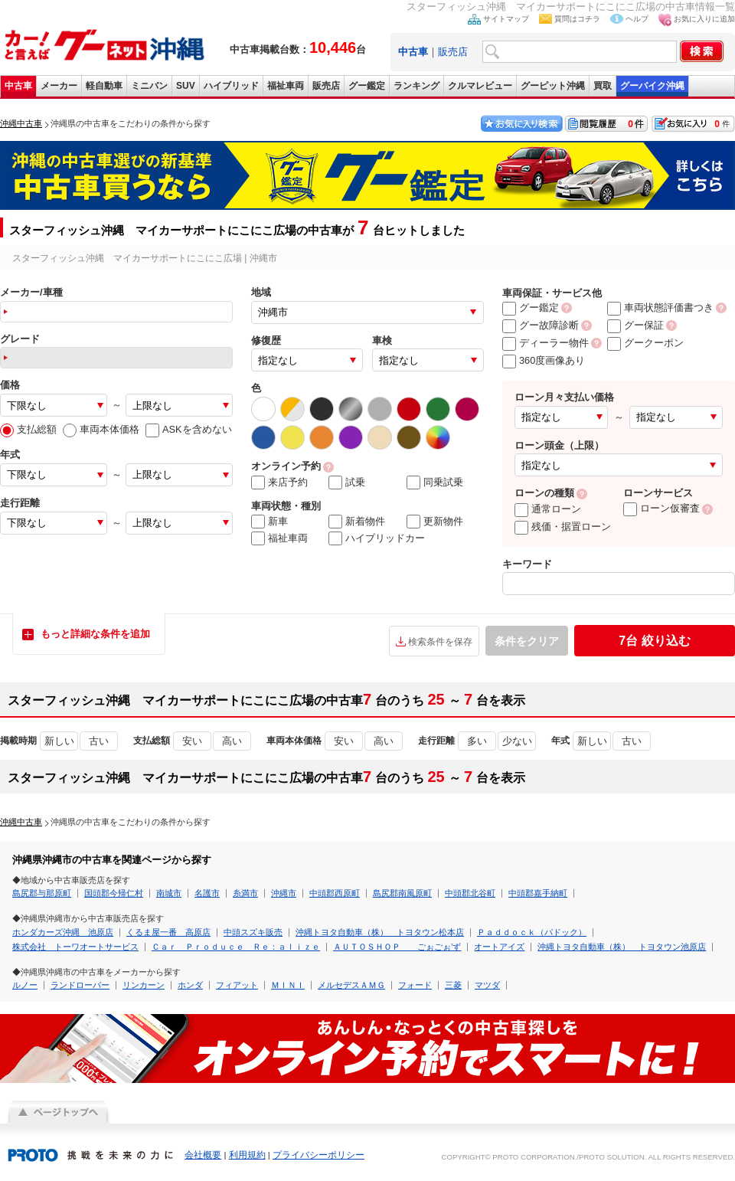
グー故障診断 (540, 325)
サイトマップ (506, 19)
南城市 (168, 893)
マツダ (487, 985)
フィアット (237, 985)
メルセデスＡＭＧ (351, 985)
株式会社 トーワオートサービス (75, 946)
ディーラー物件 (545, 342)
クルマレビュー (480, 85)
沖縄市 (283, 893)
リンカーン (143, 985)
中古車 (18, 85)
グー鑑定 (366, 85)
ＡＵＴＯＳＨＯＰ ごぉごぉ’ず (397, 946)
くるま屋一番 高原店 (168, 932)
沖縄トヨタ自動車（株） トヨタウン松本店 (380, 932)
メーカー (59, 85)
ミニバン (149, 85)
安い (192, 741)
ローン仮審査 (661, 508)
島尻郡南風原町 (402, 893)
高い (232, 741)
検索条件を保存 (440, 641)
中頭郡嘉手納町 (537, 893)
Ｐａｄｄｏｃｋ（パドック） (531, 932)
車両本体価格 (101, 429)
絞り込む (654, 640)
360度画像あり (543, 360)
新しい (59, 741)
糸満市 (245, 893)
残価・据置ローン (562, 526)
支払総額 (28, 429)
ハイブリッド (231, 85)
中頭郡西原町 (334, 893)
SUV (185, 85)
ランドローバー (80, 985)
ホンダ (190, 985)
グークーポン (645, 342)
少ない (517, 741)
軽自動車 (104, 85)
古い (99, 741)
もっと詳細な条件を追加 (95, 634)
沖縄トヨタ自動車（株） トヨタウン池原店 (621, 946)
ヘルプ (637, 19)
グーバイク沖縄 (652, 85)
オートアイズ (499, 946)
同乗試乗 (435, 482)
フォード (415, 985)
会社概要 (203, 1155)
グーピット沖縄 (553, 85)
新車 (269, 521)
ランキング (416, 85)
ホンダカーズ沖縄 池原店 (62, 932)
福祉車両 (285, 85)
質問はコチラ (577, 19)
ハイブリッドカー (376, 538)
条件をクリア (527, 641)
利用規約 (247, 1155)
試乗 (346, 482)
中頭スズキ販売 (253, 932)
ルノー (25, 985)
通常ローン (547, 509)
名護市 (207, 893)
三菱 (453, 985)
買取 (602, 85)
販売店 (453, 51)
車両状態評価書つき (660, 307)
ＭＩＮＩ (288, 985)
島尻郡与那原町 (41, 893)
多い (477, 741)
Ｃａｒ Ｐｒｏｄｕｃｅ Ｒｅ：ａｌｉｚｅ (236, 946)
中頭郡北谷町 (470, 893)
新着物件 (356, 521)
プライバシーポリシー (318, 1155)
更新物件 (435, 521)
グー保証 (635, 325)
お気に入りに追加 (704, 19)
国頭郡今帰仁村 (113, 893)
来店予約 (279, 482)
